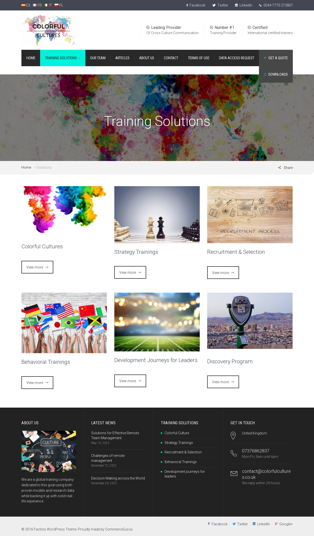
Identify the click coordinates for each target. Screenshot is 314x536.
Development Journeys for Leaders (155, 360)
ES (25, 5)
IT (48, 5)
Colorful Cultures (42, 246)
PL (59, 5)
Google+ (286, 524)
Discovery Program (230, 361)
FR (37, 5)
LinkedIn (243, 5)
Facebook (196, 5)
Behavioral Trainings (45, 362)
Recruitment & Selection (236, 252)
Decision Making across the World (118, 478)
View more (34, 267)
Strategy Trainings (136, 252)
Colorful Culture (177, 433)
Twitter (220, 5)
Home (26, 167)
